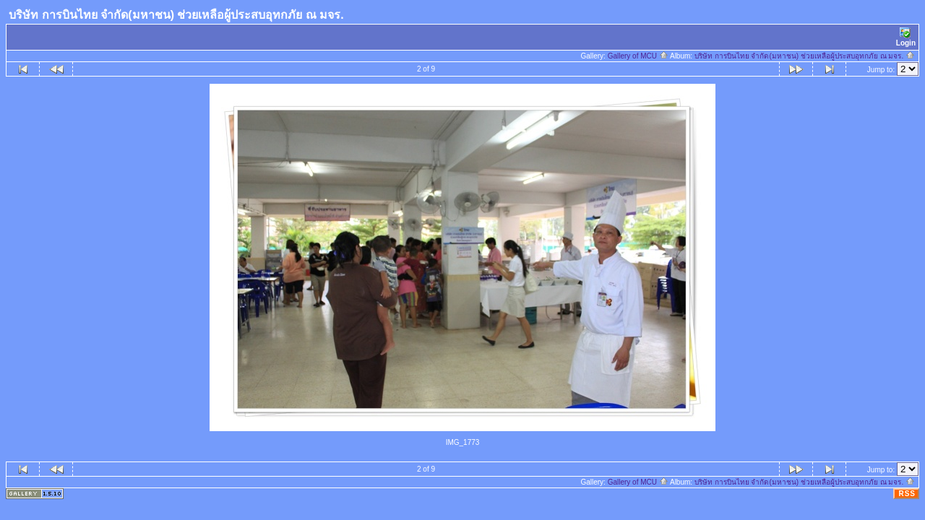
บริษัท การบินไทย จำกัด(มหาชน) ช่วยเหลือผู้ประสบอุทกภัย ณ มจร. (804, 56)
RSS (907, 494)
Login (906, 37)
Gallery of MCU (638, 56)
